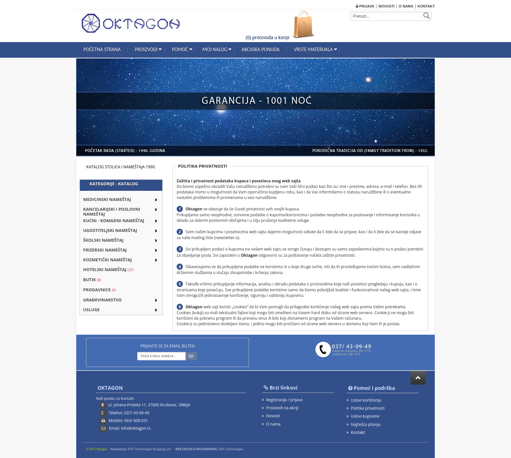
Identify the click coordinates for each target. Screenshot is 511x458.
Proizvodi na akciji (282, 407)
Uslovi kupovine (365, 416)
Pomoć (180, 49)
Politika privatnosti (367, 408)
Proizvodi (146, 49)
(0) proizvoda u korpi (267, 37)
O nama (406, 6)
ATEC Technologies (230, 449)
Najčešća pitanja (365, 424)
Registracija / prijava (284, 399)
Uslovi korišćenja (366, 400)
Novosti (386, 6)
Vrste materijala (313, 49)
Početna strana (102, 49)
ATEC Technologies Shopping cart (149, 449)
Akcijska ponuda (260, 49)
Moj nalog (214, 49)
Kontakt (426, 6)
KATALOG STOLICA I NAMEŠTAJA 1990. (121, 167)
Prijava (365, 6)
